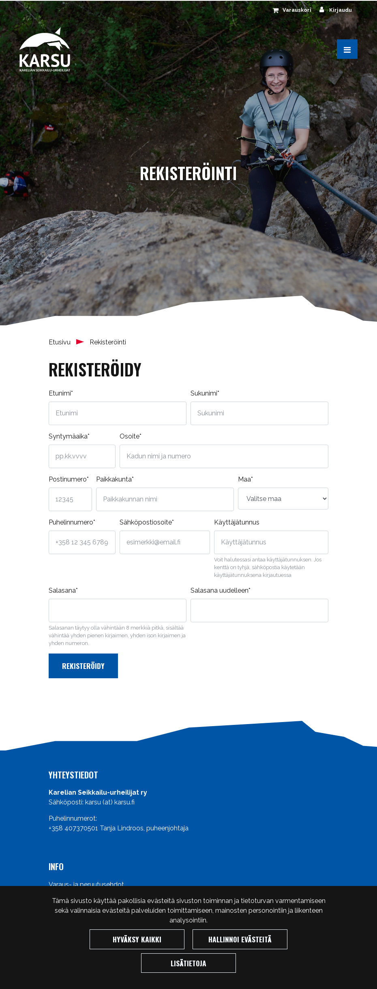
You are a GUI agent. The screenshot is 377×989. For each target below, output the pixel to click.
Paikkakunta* (115, 479)
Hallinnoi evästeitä (240, 939)
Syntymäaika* (69, 436)
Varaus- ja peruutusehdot (86, 884)
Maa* (245, 479)
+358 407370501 (73, 828)
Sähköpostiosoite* (147, 522)
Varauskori (297, 10)
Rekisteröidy (83, 665)
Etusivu (60, 342)
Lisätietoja (188, 963)
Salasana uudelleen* (221, 590)
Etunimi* (61, 393)
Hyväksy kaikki (137, 939)
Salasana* (63, 590)
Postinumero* (69, 479)
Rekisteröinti (108, 342)
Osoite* (130, 436)
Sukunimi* (205, 393)
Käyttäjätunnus (236, 522)
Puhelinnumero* (72, 522)
